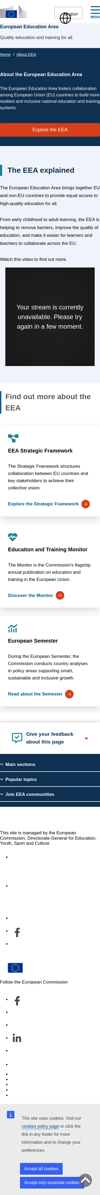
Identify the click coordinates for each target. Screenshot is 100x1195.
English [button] (68, 14)
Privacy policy (24, 1089)
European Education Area (45, 818)
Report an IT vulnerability (36, 1074)
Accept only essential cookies (52, 1182)
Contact (18, 1064)
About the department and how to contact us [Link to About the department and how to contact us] (55, 886)
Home (5, 54)
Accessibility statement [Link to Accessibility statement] (34, 857)
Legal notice (23, 1095)
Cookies (19, 1084)
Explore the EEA (49, 129)
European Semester (33, 641)
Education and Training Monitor (47, 549)
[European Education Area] (13, 11)
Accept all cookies (41, 1168)
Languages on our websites (38, 1079)
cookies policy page (40, 1126)
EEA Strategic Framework (40, 451)
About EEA (26, 54)
